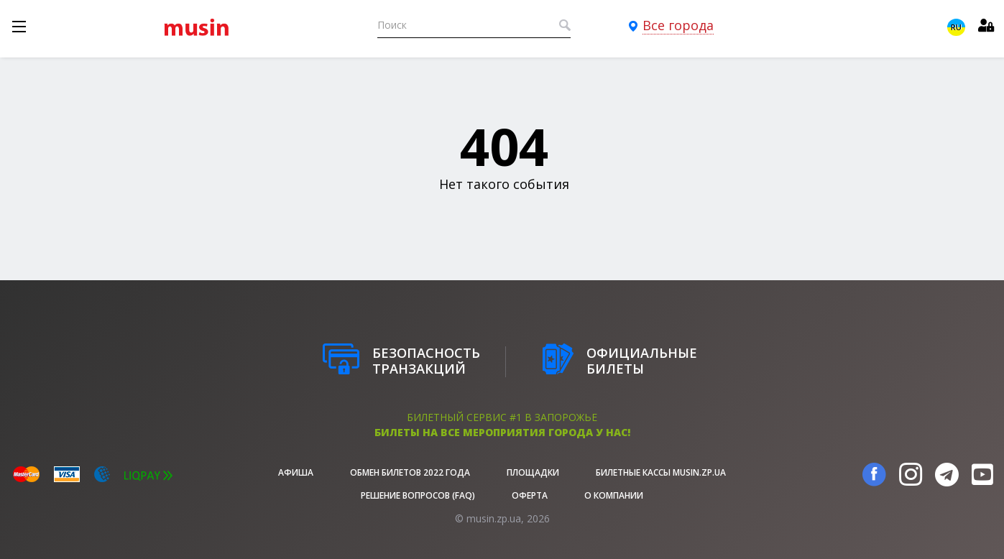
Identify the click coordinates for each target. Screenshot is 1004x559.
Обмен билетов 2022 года (410, 472)
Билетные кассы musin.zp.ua (661, 472)
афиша (295, 472)
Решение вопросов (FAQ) (418, 495)
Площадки (533, 472)
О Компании (613, 495)
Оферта (530, 495)
